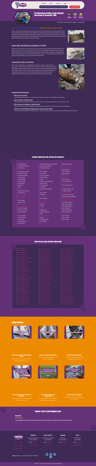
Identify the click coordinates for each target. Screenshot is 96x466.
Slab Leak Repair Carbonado (45, 279)
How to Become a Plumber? (74, 394)
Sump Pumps (64, 187)
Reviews (21, 446)
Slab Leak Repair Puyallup (45, 304)
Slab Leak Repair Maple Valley (23, 292)
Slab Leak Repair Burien (22, 264)
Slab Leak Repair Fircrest (45, 288)
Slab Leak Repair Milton (44, 298)
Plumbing (42, 208)
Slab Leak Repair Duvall (22, 273)
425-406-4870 (34, 442)
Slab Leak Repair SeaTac (45, 258)
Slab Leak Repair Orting (44, 300)
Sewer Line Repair (65, 168)
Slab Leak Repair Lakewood (67, 290)
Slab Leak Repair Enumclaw (45, 285)
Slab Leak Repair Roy (66, 248)
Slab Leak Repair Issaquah (23, 286)
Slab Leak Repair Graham (45, 294)
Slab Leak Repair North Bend (23, 300)
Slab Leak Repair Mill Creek (67, 273)
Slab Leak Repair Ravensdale (45, 252)
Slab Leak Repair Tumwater (67, 285)
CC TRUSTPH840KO (68, 22)
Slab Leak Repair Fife (44, 286)
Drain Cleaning (21, 198)
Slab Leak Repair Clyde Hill (23, 267)
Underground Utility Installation (68, 200)
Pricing (51, 3)
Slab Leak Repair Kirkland (67, 302)
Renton (42, 6)
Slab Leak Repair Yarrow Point (68, 304)
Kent (52, 6)
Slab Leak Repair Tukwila (45, 265)
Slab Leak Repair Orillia (22, 304)
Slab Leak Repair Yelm (66, 286)
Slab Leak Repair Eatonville (45, 283)
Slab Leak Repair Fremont (23, 283)
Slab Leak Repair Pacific (44, 248)
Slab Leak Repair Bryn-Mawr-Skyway (25, 262)
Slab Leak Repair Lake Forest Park (24, 290)
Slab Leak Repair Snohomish (67, 298)
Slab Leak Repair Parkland (67, 292)
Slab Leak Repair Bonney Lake (46, 275)
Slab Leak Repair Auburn (45, 302)
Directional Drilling (21, 196)
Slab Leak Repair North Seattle (24, 302)
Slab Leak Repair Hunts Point (23, 285)
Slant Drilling (64, 177)
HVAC (41, 190)
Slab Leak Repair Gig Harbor (45, 292)
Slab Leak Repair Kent (22, 248)
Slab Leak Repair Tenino (66, 283)
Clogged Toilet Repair (22, 189)
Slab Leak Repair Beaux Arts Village (25, 258)
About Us (58, 3)
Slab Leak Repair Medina (22, 294)
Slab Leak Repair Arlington (67, 262)
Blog (65, 3)
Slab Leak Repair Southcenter (46, 264)
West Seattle (48, 6)
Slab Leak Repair (65, 175)
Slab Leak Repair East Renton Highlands (26, 277)
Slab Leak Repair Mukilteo (67, 275)
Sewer (41, 223)
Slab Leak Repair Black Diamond (46, 273)
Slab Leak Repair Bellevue (45, 262)
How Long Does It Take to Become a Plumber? (21, 395)
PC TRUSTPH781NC (80, 22)
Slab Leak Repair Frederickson (46, 296)
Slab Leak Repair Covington (23, 269)
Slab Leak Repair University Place (68, 258)
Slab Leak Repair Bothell (22, 265)
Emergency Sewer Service (23, 206)
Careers (21, 448)
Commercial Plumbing (22, 194)
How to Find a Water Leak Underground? (48, 395)
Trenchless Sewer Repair (67, 192)
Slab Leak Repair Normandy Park (24, 298)
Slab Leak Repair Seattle (22, 250)
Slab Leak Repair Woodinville (45, 271)
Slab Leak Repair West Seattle (46, 267)
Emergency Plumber (22, 204)
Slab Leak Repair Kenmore (23, 288)
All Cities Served (62, 6)
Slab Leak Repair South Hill (67, 250)
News (16, 444)
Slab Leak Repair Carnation (23, 275)
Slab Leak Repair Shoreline (45, 260)
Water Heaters (65, 213)
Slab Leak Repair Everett (67, 265)
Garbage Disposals (43, 169)
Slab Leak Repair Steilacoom (67, 252)
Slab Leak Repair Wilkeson (67, 260)
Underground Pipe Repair (67, 198)
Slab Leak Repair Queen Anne (45, 250)
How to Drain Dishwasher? (74, 355)
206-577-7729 (79, 442)
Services (44, 3)
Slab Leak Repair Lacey (66, 279)
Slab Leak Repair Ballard (22, 260)
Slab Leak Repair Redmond (45, 254)
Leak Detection (43, 200)
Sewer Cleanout (65, 166)
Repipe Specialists (43, 215)
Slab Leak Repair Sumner (67, 294)
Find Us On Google (33, 445)
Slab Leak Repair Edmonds (67, 264)
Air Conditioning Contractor (23, 169)
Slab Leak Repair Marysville (67, 271)
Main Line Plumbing (44, 202)
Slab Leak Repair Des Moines (23, 271)
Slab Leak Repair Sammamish (68, 269)
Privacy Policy (16, 448)
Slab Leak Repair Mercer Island (68, 254)
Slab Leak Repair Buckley (45, 277)
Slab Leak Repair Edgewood (67, 277)
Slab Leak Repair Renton (22, 252)
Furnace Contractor (21, 213)
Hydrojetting (42, 196)
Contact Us (21, 442)
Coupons (21, 444)
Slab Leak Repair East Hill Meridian (69, 300)
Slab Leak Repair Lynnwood (67, 296)
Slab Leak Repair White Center (46, 269)
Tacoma (56, 6)
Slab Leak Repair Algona (44, 256)
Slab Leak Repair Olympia (67, 281)
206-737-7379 (64, 442)
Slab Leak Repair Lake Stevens (68, 267)
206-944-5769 (49, 442)
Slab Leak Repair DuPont (45, 281)
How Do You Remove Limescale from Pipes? (21, 355)
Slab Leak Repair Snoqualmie (45, 290)
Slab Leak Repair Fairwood (23, 279)
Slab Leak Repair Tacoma (23, 256)
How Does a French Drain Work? (48, 355)
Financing (16, 446)
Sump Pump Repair (66, 183)
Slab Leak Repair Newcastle (23, 296)
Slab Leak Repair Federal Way (23, 281)
